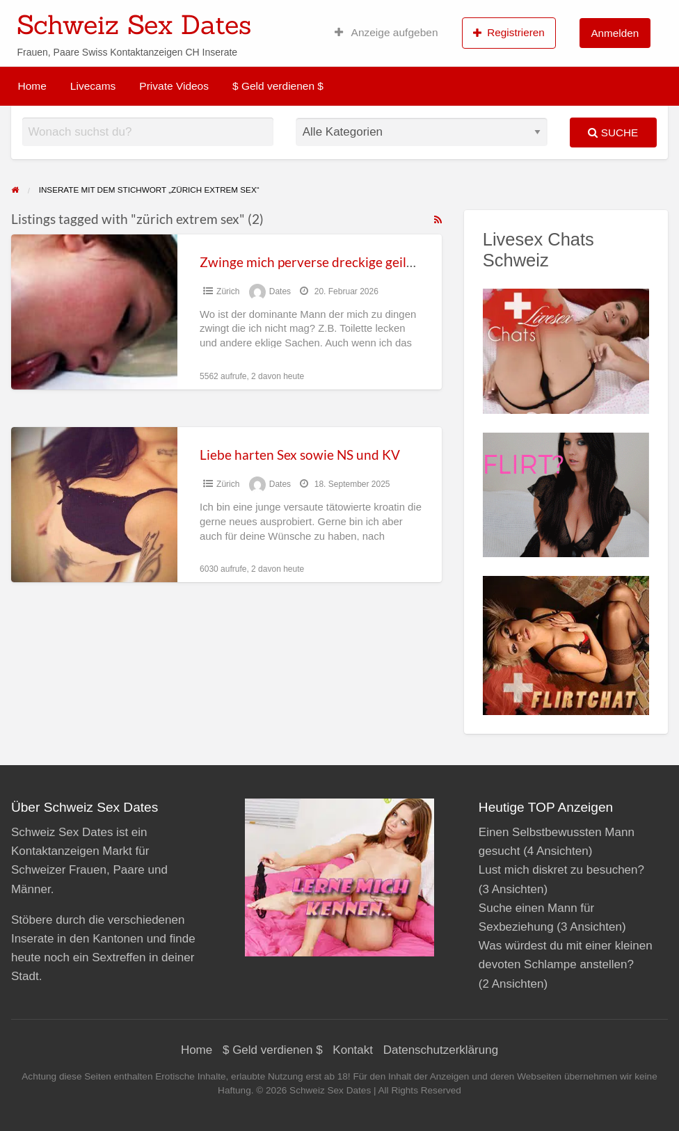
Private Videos (174, 86)
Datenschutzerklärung (440, 1050)
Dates (280, 291)
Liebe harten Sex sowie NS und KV (300, 455)
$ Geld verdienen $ (277, 86)
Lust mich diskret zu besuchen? (561, 869)
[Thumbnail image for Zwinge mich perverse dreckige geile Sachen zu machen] (94, 312)
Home (32, 86)
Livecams (92, 86)
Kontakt (353, 1050)
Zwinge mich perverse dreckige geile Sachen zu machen (362, 262)
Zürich (227, 291)
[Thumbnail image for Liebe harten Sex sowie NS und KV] (94, 504)
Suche (613, 132)
